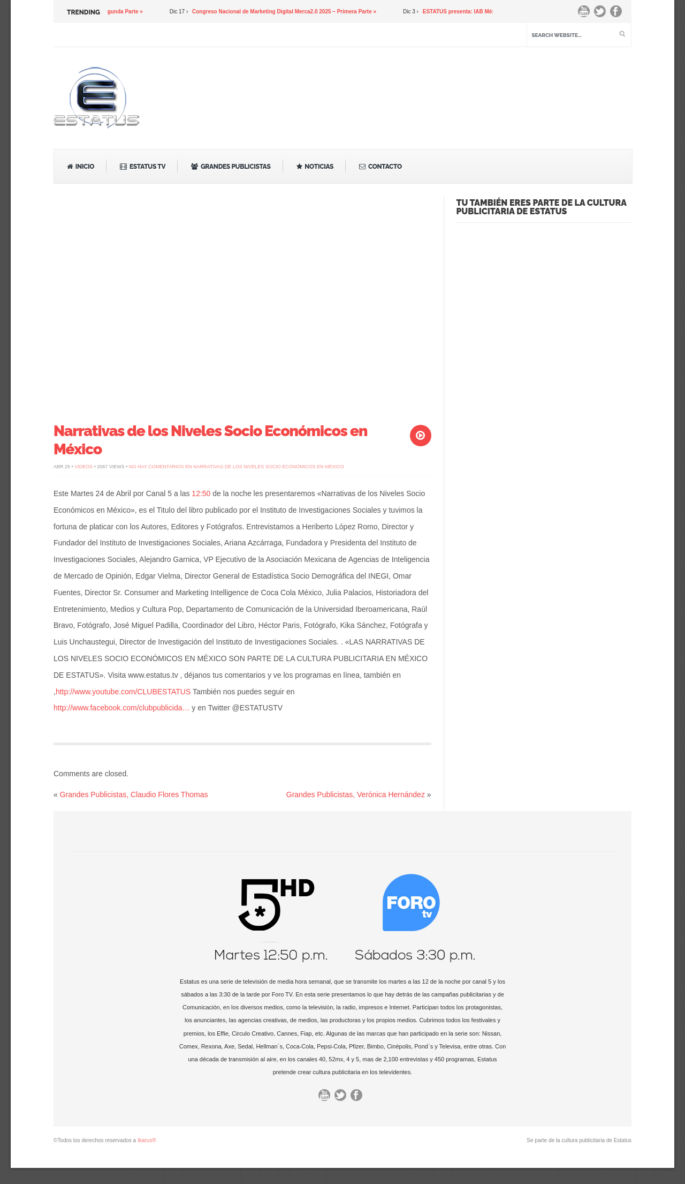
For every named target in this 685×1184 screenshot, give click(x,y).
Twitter (602, 14)
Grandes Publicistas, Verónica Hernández (355, 794)
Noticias (315, 166)
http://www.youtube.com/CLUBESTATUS (123, 691)
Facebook (618, 14)
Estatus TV (142, 166)
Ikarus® (147, 1140)
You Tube (586, 14)
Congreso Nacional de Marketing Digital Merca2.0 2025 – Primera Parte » (286, 11)
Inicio (80, 166)
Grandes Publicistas (230, 166)
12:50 (201, 493)
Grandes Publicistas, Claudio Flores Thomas (134, 794)
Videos (83, 466)
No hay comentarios (236, 466)
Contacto (380, 166)
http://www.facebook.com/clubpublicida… (121, 707)
